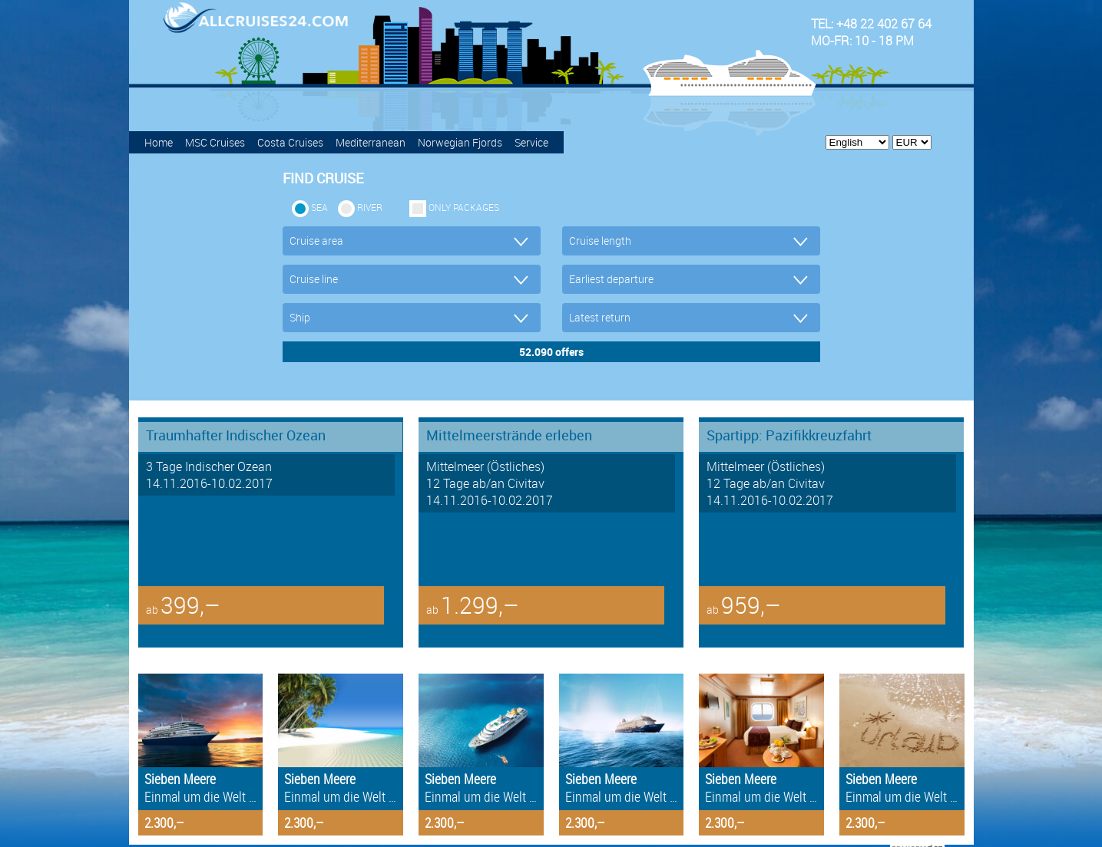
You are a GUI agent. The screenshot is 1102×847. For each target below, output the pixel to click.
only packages (464, 207)
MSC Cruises (215, 142)
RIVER (369, 207)
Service (531, 142)
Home (158, 142)
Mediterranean (370, 142)
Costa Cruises (290, 142)
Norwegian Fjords (460, 142)
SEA (319, 207)
